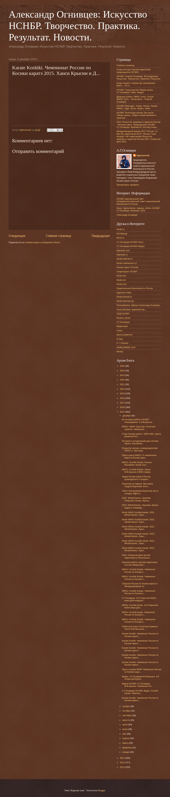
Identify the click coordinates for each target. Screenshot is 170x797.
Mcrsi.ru (120, 238)
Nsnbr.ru (121, 229)
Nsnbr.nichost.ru (124, 296)
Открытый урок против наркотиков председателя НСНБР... (134, 70)
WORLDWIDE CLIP (126, 347)
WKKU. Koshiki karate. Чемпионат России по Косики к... (138, 613)
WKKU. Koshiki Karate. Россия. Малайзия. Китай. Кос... (137, 463)
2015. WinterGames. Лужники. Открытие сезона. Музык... (136, 499)
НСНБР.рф (122, 233)
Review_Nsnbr (123, 318)
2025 (122, 366)
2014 (122, 758)
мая (124, 734)
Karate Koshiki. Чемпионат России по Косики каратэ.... (140, 699)
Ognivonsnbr (143, 155)
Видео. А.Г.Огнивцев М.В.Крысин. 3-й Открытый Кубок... (140, 677)
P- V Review (122, 343)
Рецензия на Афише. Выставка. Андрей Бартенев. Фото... (137, 484)
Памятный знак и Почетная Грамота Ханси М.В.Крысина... (140, 627)
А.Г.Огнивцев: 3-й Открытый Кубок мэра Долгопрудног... (139, 599)
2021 (122, 384)
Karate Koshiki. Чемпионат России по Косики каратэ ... (140, 634)
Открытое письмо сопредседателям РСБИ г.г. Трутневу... (139, 449)
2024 (122, 370)
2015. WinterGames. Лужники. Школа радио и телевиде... (140, 506)
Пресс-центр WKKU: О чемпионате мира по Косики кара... (139, 456)
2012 (122, 767)
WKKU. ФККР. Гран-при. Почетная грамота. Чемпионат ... (138, 427)
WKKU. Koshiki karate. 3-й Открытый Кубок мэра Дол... (140, 606)
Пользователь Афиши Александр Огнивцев (138, 305)
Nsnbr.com (122, 284)
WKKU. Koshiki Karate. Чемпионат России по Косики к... (138, 570)
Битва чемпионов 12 (127, 263)
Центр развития (124, 334)
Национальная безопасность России (135, 288)
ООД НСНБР (123, 313)
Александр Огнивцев (127, 215)
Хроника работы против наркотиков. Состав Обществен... (140, 563)
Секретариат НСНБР (127, 271)
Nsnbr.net (121, 280)
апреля (126, 738)
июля (125, 724)
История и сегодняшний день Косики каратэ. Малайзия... (140, 442)
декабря (126, 415)
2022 (122, 379)
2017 (122, 402)
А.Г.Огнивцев (123, 322)
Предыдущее (101, 236)
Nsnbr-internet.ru (125, 259)
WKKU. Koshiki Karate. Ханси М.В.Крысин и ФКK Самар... (137, 470)
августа (126, 720)
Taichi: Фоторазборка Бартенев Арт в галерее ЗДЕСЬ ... (140, 492)
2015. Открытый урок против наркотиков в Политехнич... (136, 556)
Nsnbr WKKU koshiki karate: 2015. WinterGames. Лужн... (138, 513)
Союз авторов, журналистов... (131, 309)
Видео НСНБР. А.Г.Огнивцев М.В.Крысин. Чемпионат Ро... (137, 684)
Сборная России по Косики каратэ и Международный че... (140, 584)
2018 (122, 398)
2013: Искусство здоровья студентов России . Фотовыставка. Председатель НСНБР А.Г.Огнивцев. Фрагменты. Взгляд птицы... (139, 124)
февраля (127, 747)
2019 (122, 393)
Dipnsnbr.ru (122, 254)
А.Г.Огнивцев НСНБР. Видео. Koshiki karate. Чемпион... (140, 692)
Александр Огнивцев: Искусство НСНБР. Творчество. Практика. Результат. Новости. (78, 26)
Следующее (17, 236)
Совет (120, 330)
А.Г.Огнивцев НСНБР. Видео (131, 246)
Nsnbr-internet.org (125, 301)
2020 (122, 389)
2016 (122, 407)
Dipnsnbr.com (123, 250)
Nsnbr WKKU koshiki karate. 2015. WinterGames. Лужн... (138, 520)
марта (125, 743)
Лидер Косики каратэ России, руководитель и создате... (136, 477)
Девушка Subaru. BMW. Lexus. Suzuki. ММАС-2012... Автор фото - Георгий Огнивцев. (135, 99)
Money (120, 351)
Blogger (101, 790)
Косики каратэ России (127, 267)
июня (125, 729)
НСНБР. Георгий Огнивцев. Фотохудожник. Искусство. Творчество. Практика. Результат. (139, 77)
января (126, 752)
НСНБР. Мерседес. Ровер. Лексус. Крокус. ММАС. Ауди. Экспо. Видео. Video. (137, 107)
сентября (127, 715)
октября (126, 711)
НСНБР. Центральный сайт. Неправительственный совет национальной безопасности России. (138, 201)
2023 (122, 375)
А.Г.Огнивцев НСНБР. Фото (130, 242)
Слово (120, 339)
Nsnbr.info (121, 275)
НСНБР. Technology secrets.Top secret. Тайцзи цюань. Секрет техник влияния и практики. (136, 115)
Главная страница (58, 236)
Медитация (122, 326)
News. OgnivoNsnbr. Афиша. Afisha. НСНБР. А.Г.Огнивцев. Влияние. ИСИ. (138, 209)
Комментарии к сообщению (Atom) (43, 242)
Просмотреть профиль (128, 185)
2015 (122, 412)
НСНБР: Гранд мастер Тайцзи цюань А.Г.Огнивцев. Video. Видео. (135, 91)
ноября (126, 706)
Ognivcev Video (124, 292)
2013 (122, 762)
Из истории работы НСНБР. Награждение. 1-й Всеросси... (138, 420)
